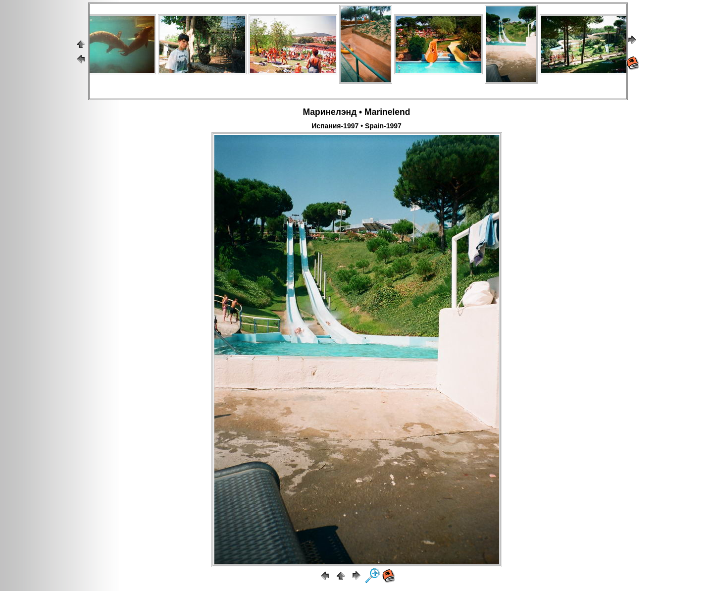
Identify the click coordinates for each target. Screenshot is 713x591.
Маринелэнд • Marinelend (356, 112)
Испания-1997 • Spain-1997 (356, 126)
